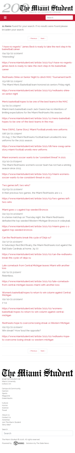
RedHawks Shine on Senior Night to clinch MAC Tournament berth (36, 77)
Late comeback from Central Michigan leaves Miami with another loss (36, 266)
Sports (4, 393)
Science (5, 408)
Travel (4, 410)
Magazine (6, 396)
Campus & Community (11, 389)
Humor (5, 405)
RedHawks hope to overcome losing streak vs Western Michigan (36, 323)
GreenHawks (7, 398)
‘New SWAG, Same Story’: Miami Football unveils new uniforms (34, 129)
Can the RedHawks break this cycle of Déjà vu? (26, 237)
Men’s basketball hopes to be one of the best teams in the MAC (35, 101)
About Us (5, 415)
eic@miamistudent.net (11, 379)
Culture (5, 403)
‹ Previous (33, 38)
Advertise (6, 420)
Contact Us (6, 417)
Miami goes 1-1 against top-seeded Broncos (25, 209)
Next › (43, 38)
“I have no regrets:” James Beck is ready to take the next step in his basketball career (36, 48)
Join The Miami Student (11, 422)
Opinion (5, 391)
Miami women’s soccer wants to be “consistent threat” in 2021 (34, 157)
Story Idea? (6, 425)
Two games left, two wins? (16, 185)
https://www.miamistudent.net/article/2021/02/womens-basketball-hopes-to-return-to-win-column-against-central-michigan (33, 312)
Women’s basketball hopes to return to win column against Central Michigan (36, 293)
